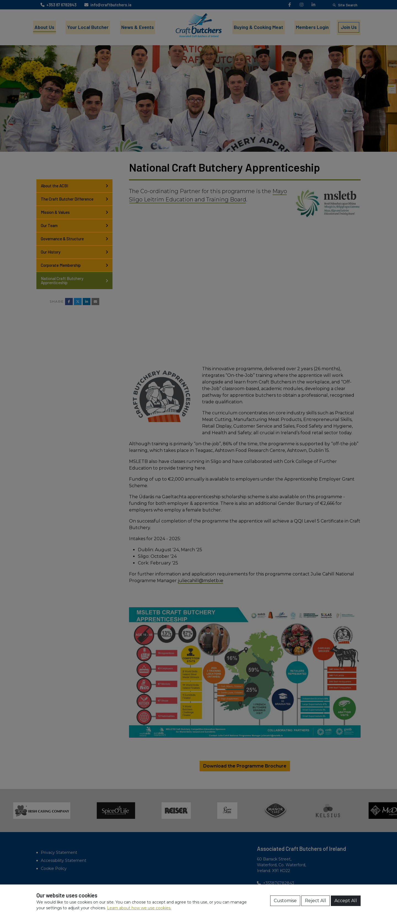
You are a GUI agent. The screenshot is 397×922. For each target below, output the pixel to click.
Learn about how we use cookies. (139, 907)
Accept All (345, 900)
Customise (285, 900)
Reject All (315, 900)
